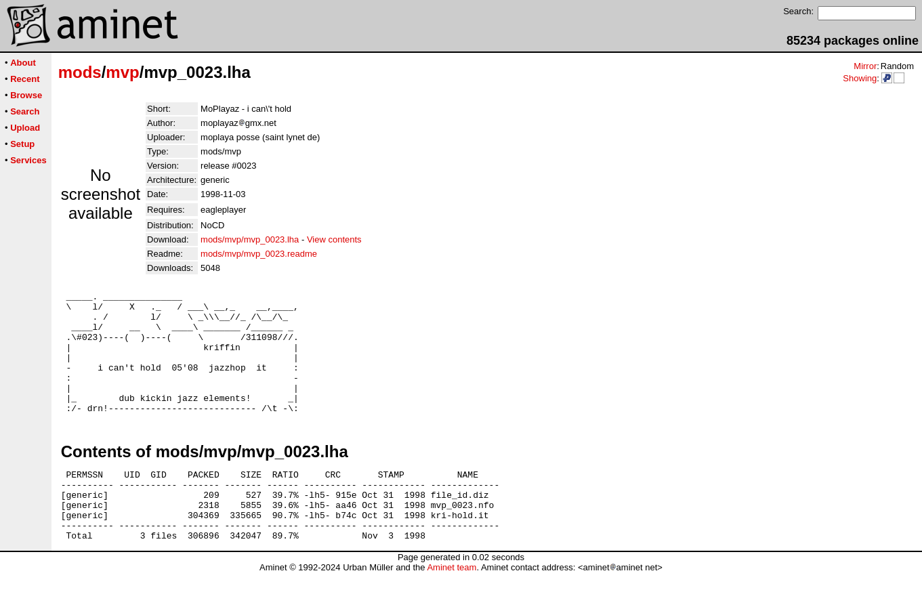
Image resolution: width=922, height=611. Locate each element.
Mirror (865, 66)
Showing (860, 78)
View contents (334, 239)
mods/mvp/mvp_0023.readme (259, 254)
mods (80, 72)
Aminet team (451, 606)
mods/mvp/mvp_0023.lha (250, 239)
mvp (122, 72)
